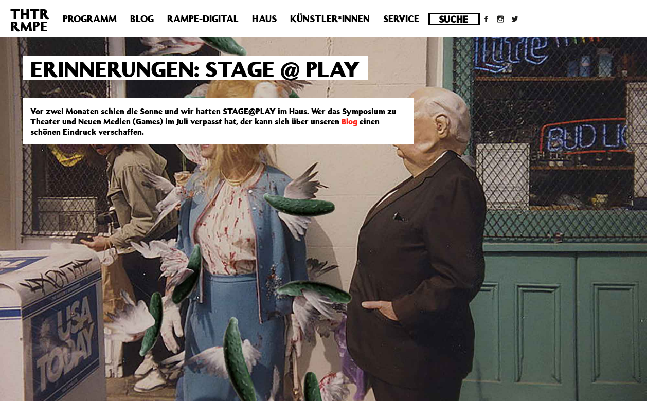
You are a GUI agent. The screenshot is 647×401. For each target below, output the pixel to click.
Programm (90, 18)
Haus (264, 18)
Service (401, 18)
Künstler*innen (330, 18)
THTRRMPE (29, 20)
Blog (142, 18)
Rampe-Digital (203, 18)
